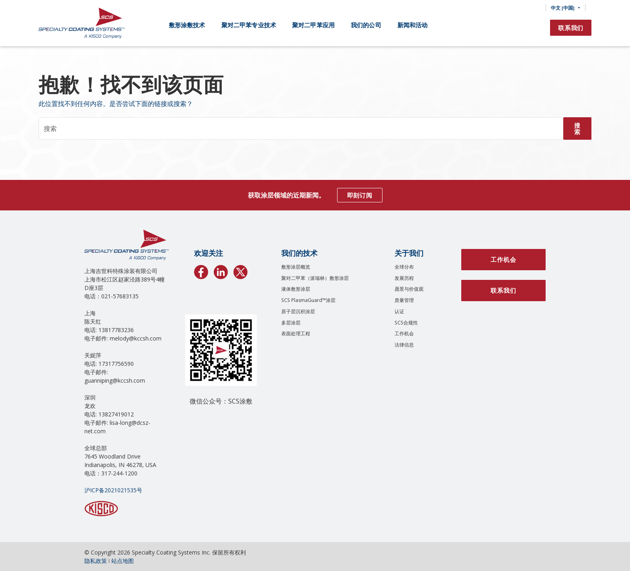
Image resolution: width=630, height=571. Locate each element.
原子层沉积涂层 (298, 311)
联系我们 (570, 28)
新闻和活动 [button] (412, 25)
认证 (399, 311)
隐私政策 (95, 561)
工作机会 (404, 333)
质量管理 (404, 300)
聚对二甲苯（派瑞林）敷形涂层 (315, 278)
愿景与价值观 (409, 289)
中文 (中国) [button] (563, 7)
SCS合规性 (406, 322)
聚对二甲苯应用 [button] (313, 25)
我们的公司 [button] (366, 25)
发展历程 (404, 278)
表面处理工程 (295, 333)
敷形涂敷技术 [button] (187, 25)
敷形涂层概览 (295, 266)
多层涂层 (291, 322)
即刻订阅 (359, 195)
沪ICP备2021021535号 (113, 490)
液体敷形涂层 (295, 289)
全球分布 (404, 266)
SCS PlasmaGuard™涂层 (308, 300)
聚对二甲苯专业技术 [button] (248, 25)
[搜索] (534, 8)
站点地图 (122, 561)
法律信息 (404, 344)
